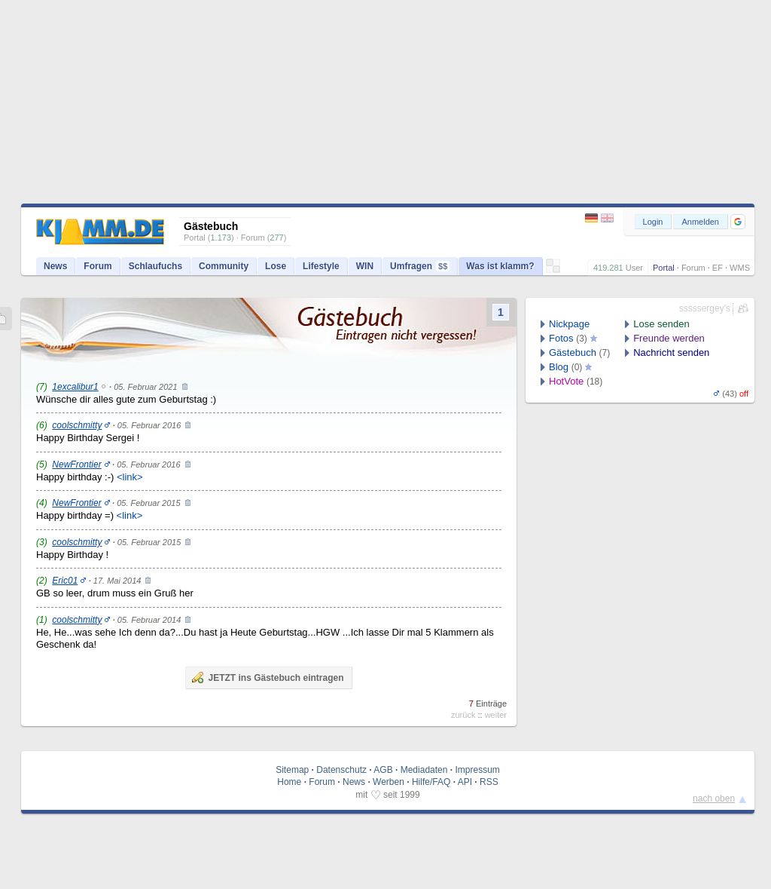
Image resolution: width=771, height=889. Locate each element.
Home (289, 782)
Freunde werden (669, 338)
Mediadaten (424, 770)
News (55, 266)
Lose (275, 266)
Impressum (477, 770)
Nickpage (569, 324)
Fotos (561, 338)
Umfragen (419, 266)
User (634, 267)
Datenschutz (341, 770)
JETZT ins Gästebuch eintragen (267, 677)
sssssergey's (704, 308)
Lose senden (661, 324)
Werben (388, 782)
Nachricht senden (671, 352)
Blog (558, 366)
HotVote (566, 381)
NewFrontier (76, 464)
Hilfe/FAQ (431, 782)
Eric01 (65, 580)
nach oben (714, 798)
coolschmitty (77, 425)
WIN (364, 266)
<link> (130, 477)
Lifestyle (321, 266)
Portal (664, 267)
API (465, 782)
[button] (737, 221)
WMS (740, 267)
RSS (489, 782)
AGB (382, 770)
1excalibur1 (75, 387)
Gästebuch (572, 352)
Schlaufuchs (155, 266)
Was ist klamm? (500, 266)
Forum (693, 267)
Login (653, 221)
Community (223, 266)
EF (717, 267)
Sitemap (292, 770)
